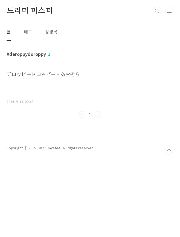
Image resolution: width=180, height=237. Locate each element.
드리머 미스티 (30, 11)
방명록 (51, 31)
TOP (169, 226)
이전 (82, 114)
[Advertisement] (90, 156)
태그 (28, 31)
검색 (157, 11)
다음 (98, 114)
